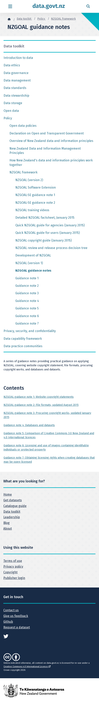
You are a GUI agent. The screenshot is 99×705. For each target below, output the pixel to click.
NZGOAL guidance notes (33, 270)
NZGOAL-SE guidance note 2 (35, 202)
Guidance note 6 (27, 316)
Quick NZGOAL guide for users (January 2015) (47, 233)
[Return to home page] (49, 6)
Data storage (13, 103)
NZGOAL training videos (32, 210)
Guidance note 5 (27, 308)
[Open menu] (10, 6)
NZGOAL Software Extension (35, 187)
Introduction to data (18, 58)
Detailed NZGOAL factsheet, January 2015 (44, 217)
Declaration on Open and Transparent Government (46, 133)
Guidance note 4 (27, 301)
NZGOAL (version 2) (29, 180)
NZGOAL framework (63, 18)
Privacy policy (13, 566)
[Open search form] (88, 6)
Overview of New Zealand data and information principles (51, 141)
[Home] (9, 19)
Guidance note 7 (27, 323)
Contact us (11, 610)
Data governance (16, 73)
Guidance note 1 (26, 278)
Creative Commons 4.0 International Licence (27, 666)
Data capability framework (23, 338)
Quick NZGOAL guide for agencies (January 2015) (50, 225)
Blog (6, 523)
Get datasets (12, 500)
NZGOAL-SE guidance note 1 (35, 195)
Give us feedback (15, 616)
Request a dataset (16, 627)
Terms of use (12, 561)
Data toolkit (24, 18)
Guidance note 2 (27, 286)
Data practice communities (23, 346)
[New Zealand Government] (33, 690)
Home (7, 494)
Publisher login (14, 578)
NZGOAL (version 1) (29, 263)
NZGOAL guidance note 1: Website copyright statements (39, 397)
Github (8, 622)
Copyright (10, 572)
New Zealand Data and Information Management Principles (45, 151)
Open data (11, 111)
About (7, 528)
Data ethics (12, 65)
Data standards (15, 88)
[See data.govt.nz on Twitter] (6, 636)
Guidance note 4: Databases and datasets (29, 425)
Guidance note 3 (27, 293)
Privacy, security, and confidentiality (30, 331)
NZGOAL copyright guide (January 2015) (43, 240)
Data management (17, 80)
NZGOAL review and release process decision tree (51, 248)
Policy (41, 18)
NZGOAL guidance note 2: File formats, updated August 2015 (41, 405)
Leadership (11, 517)
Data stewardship (16, 95)
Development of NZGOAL (33, 255)
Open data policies (23, 126)
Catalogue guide (15, 506)
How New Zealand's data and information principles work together (51, 162)
